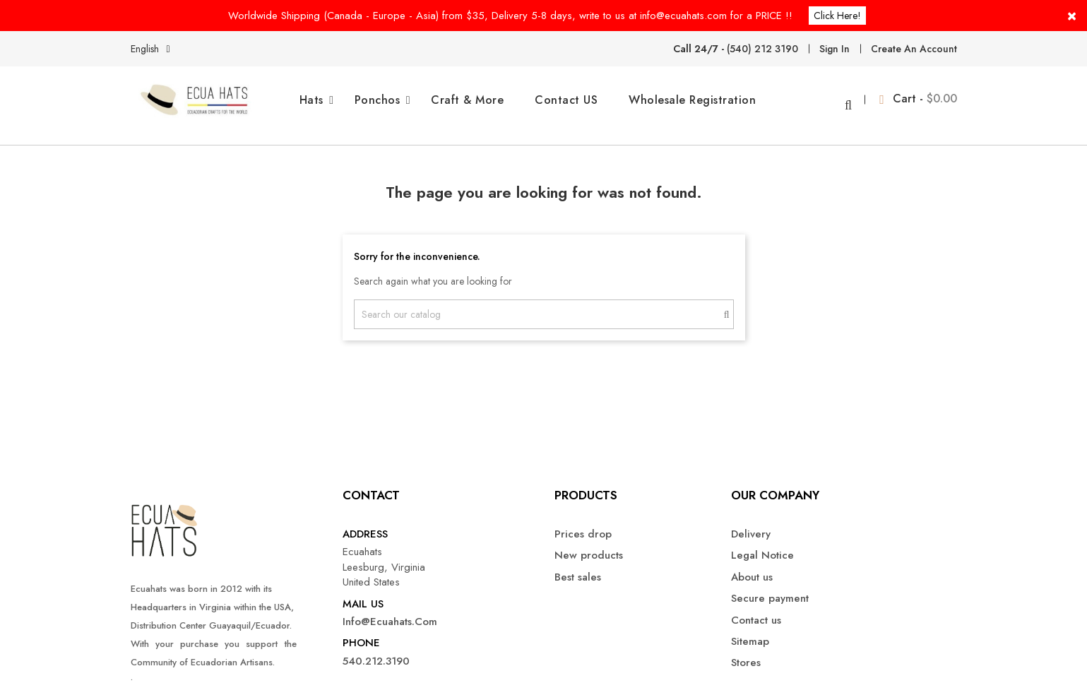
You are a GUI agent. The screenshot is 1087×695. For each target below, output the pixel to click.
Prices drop (583, 523)
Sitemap (750, 631)
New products (588, 544)
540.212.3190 (376, 650)
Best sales (577, 566)
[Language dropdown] (153, 49)
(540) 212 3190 (762, 49)
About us (752, 566)
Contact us (756, 609)
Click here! (838, 15)
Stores (746, 652)
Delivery (751, 523)
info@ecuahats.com (390, 611)
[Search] (544, 304)
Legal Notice (762, 544)
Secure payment (770, 588)
